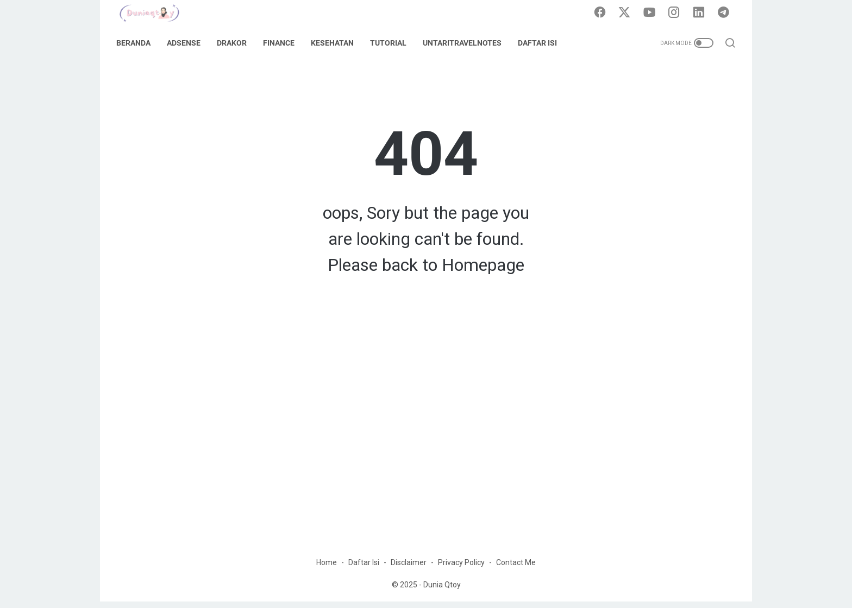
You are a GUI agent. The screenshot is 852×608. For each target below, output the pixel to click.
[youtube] (651, 13)
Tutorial (391, 43)
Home (326, 569)
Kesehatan (335, 43)
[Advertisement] (426, 457)
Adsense (187, 43)
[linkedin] (700, 13)
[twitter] (627, 13)
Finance (282, 43)
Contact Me (516, 569)
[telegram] (724, 13)
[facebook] (602, 13)
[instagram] (676, 13)
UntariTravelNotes (465, 43)
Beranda (137, 43)
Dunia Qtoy (442, 591)
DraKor (235, 43)
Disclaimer (409, 569)
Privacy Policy (461, 569)
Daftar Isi (540, 43)
